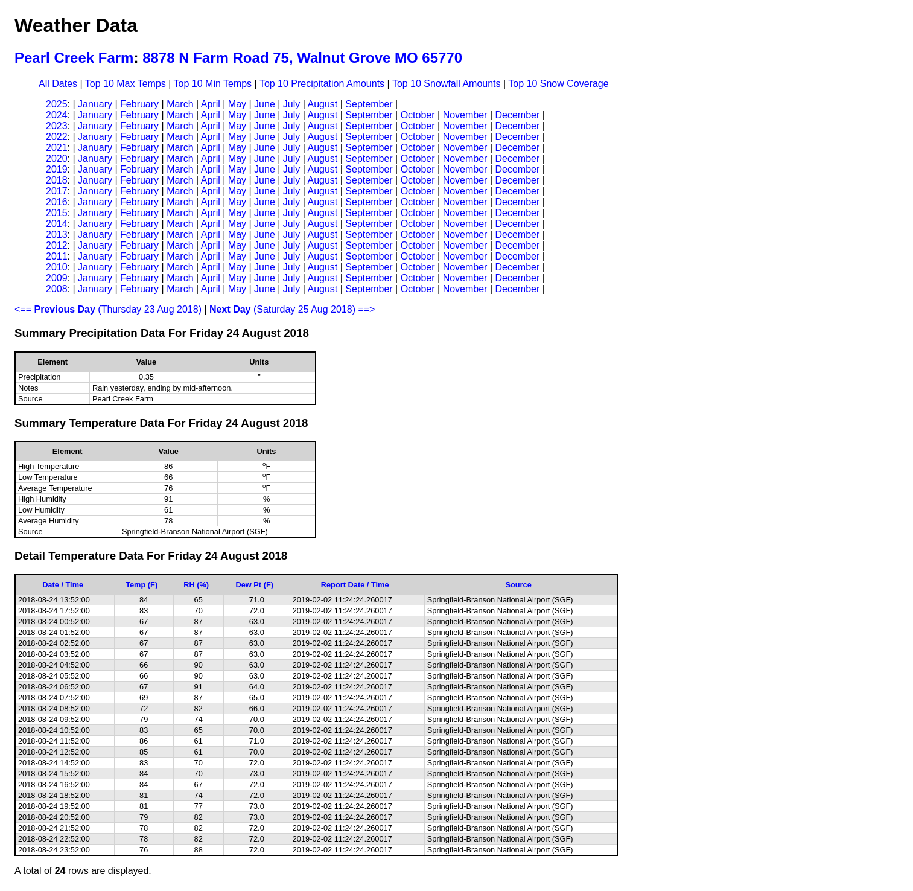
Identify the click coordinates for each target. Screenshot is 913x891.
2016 (57, 202)
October (418, 115)
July (291, 104)
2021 (57, 147)
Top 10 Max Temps (125, 83)
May (237, 104)
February (139, 104)
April (210, 104)
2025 (57, 104)
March (180, 104)
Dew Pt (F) (254, 584)
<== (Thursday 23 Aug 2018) (108, 309)
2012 (57, 245)
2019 (57, 169)
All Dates (58, 83)
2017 (57, 191)
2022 (57, 137)
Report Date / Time (355, 584)
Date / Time (62, 584)
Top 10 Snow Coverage (558, 83)
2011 (57, 256)
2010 (57, 267)
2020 (57, 158)
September (368, 104)
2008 (57, 289)
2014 (57, 224)
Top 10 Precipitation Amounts (321, 83)
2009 (57, 278)
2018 (57, 180)
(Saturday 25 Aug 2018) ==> (292, 309)
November (465, 115)
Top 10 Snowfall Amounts (446, 83)
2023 (57, 126)
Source (518, 584)
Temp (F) (141, 584)
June (264, 104)
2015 (57, 213)
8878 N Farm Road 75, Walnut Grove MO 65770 (302, 58)
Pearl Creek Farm (73, 58)
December (517, 115)
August (322, 104)
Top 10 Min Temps (213, 83)
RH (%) (196, 584)
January (95, 104)
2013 (57, 234)
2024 (57, 115)
